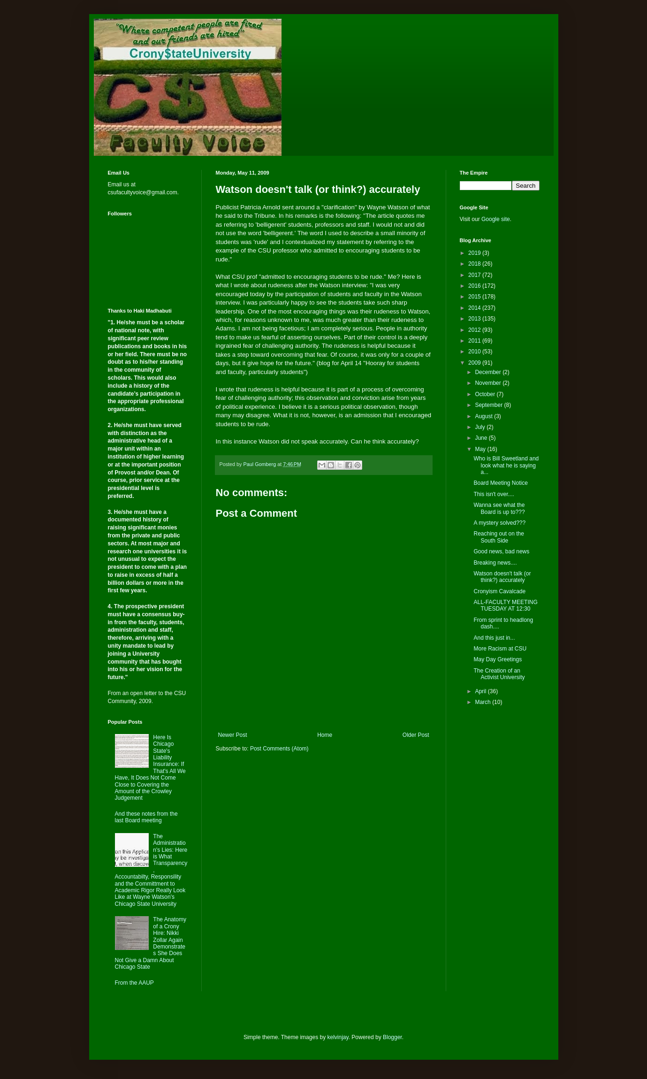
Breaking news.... (495, 562)
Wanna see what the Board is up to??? (499, 508)
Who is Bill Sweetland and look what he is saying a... (506, 465)
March (483, 702)
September (489, 405)
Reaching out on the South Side (498, 536)
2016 (475, 286)
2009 (475, 363)
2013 (475, 318)
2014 (475, 308)
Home (324, 735)
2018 (475, 263)
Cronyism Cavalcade (499, 591)
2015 (475, 296)
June (481, 438)
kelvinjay (337, 1037)
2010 (475, 351)
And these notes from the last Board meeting (146, 817)
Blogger (392, 1037)
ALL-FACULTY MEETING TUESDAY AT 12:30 (505, 605)
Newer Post (232, 735)
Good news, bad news (501, 551)
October (485, 394)
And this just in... (494, 638)
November (488, 383)
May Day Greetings (497, 659)
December (488, 372)
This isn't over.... (493, 494)
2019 (475, 253)
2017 (475, 275)
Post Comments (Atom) (279, 748)
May (481, 449)
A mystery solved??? (499, 523)
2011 (475, 340)
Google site (495, 219)
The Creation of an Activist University (499, 674)
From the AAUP (134, 983)
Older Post (416, 735)
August (484, 416)
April (481, 691)
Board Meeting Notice (500, 483)
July (481, 427)
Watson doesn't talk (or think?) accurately (502, 576)
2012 (475, 330)
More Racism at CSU (499, 648)
